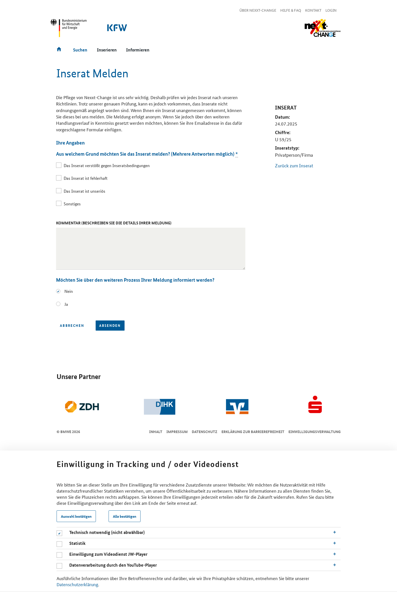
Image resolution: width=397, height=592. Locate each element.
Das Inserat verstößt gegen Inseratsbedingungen (107, 165)
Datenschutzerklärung (77, 584)
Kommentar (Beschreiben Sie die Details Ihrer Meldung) (113, 223)
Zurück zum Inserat (294, 165)
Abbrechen (72, 325)
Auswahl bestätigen (76, 516)
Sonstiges (72, 203)
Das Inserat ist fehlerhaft (86, 178)
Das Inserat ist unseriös (84, 191)
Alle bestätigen (124, 516)
